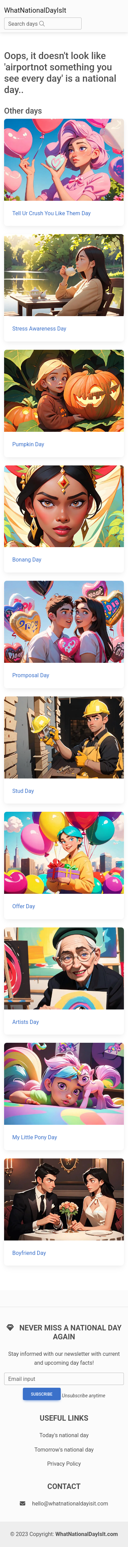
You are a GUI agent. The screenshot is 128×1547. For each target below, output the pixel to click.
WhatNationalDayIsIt (35, 10)
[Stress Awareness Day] (64, 288)
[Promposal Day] (64, 634)
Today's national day (64, 1435)
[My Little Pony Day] (64, 1096)
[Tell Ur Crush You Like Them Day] (64, 172)
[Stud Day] (64, 750)
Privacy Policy (64, 1464)
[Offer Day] (64, 865)
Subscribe (42, 1394)
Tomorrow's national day (64, 1449)
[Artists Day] (64, 981)
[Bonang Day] (64, 519)
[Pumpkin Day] (64, 403)
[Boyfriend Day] (64, 1212)
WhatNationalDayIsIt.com (86, 1534)
